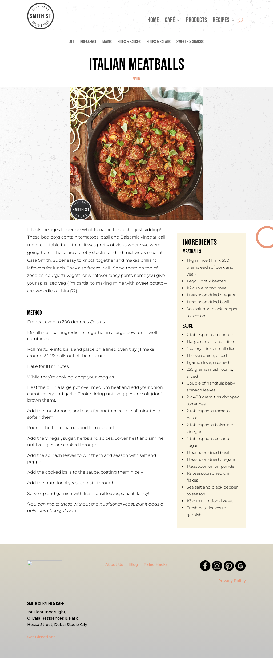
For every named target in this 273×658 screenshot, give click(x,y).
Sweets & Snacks (190, 42)
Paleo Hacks (156, 565)
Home (153, 21)
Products (196, 21)
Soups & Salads (159, 42)
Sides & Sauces (129, 42)
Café (170, 21)
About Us (114, 565)
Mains (107, 42)
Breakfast (88, 42)
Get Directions (41, 637)
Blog (133, 565)
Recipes (221, 21)
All (71, 42)
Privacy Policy (232, 580)
